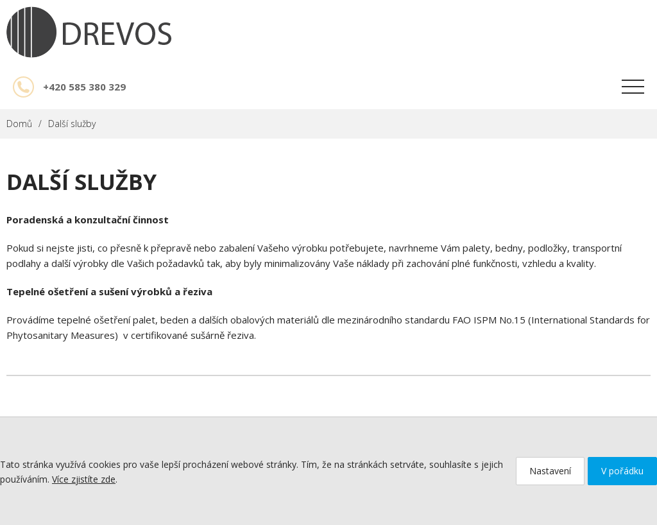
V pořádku (622, 471)
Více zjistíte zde (83, 479)
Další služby (72, 123)
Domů (19, 123)
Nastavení (550, 471)
